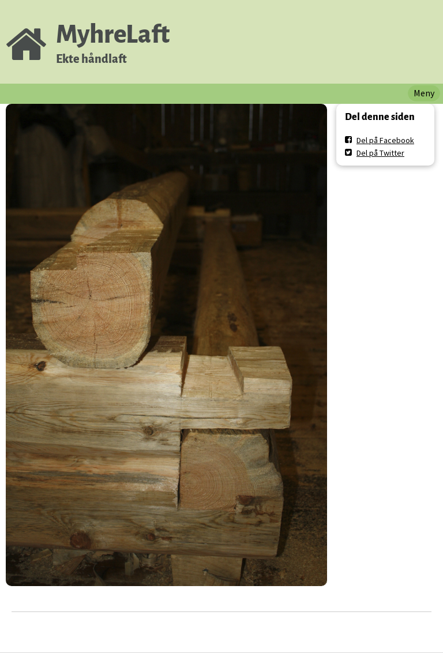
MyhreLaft (113, 34)
